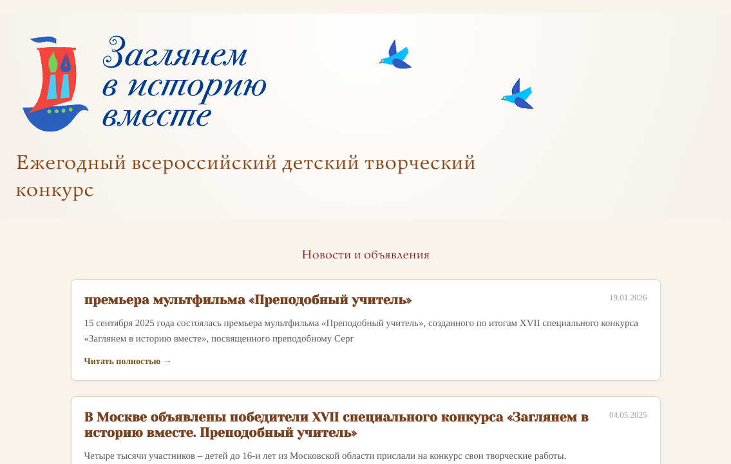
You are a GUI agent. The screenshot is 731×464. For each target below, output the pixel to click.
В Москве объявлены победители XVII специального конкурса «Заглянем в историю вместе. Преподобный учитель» (336, 425)
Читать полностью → (128, 362)
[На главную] (143, 84)
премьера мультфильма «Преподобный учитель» (248, 300)
